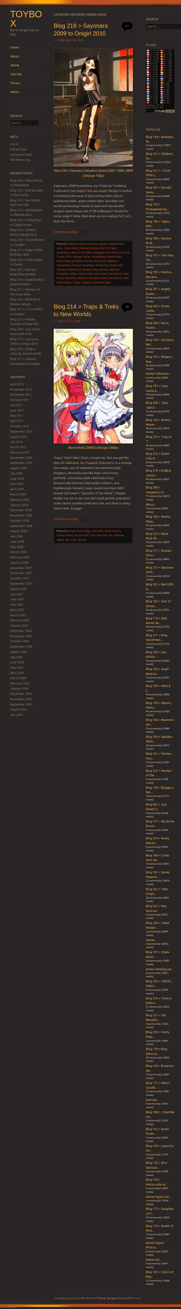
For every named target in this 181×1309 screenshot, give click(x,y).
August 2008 (18, 531)
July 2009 (16, 473)
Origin (73, 273)
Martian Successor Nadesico (100, 260)
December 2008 (21, 510)
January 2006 (19, 688)
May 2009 (16, 483)
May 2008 (16, 547)
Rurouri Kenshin (65, 278)
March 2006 (18, 678)
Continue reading (70, 231)
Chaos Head (70, 248)
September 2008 (21, 526)
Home (15, 47)
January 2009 (19, 505)
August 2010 (18, 436)
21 (127, 26)
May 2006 (16, 667)
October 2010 (19, 426)
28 (127, 307)
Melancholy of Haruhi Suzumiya (75, 265)
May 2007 (16, 604)
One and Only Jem (101, 535)
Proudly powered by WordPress (74, 1298)
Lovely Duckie (64, 535)
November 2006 (21, 636)
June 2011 (17, 410)
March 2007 (18, 615)
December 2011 (21, 394)
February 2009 (20, 499)
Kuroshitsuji (99, 256)
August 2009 (18, 468)
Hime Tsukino (112, 530)
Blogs (87, 530)
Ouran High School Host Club (95, 273)
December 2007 (21, 568)
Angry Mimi (76, 530)
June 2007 (17, 599)
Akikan (73, 243)
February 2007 (20, 620)
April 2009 (17, 489)
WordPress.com (131, 1298)
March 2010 (18, 447)
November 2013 (21, 389)
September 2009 (21, 462)
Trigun (76, 282)
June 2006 (17, 662)
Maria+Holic (114, 256)
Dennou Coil (97, 248)
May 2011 (16, 415)
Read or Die (121, 273)
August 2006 (18, 651)
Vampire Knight (101, 282)
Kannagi (77, 256)
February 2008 (20, 557)
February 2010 (20, 452)
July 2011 (16, 405)
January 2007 (19, 625)
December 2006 (21, 630)
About (15, 56)
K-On (68, 256)
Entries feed (18, 149)
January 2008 (19, 562)
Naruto (104, 269)
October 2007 (19, 578)
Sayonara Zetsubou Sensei (92, 278)
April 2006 (17, 672)
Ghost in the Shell (80, 252)
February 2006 (20, 683)
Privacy (15, 83)
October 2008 (19, 520)
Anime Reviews (88, 243)
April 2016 (17, 384)
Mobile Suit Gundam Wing (82, 269)
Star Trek (70, 539)
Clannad (84, 248)
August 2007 (18, 588)
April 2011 (17, 420)
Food (113, 248)
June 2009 (17, 478)
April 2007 (17, 609)
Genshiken (62, 252)
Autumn (103, 243)
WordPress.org (20, 159)
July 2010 (16, 441)
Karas (87, 256)
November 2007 (21, 573)
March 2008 (18, 552)
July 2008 (16, 536)
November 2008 (21, 515)
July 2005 (16, 714)
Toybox (26, 19)
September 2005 (21, 704)
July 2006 (16, 657)
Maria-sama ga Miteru (69, 260)
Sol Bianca (115, 278)
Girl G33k (97, 530)
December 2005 (21, 693)
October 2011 (19, 399)
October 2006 (19, 641)
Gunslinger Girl (101, 252)
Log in (14, 144)
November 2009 (21, 457)
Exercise (16, 74)
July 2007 (16, 594)
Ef (107, 248)
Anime (15, 65)
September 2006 (21, 646)
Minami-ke (101, 265)
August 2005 (18, 709)
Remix (15, 92)
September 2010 (21, 431)
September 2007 (21, 583)
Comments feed (21, 154)
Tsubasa (86, 282)
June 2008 (17, 541)
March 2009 (18, 494)
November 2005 (21, 699)
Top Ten (81, 539)
